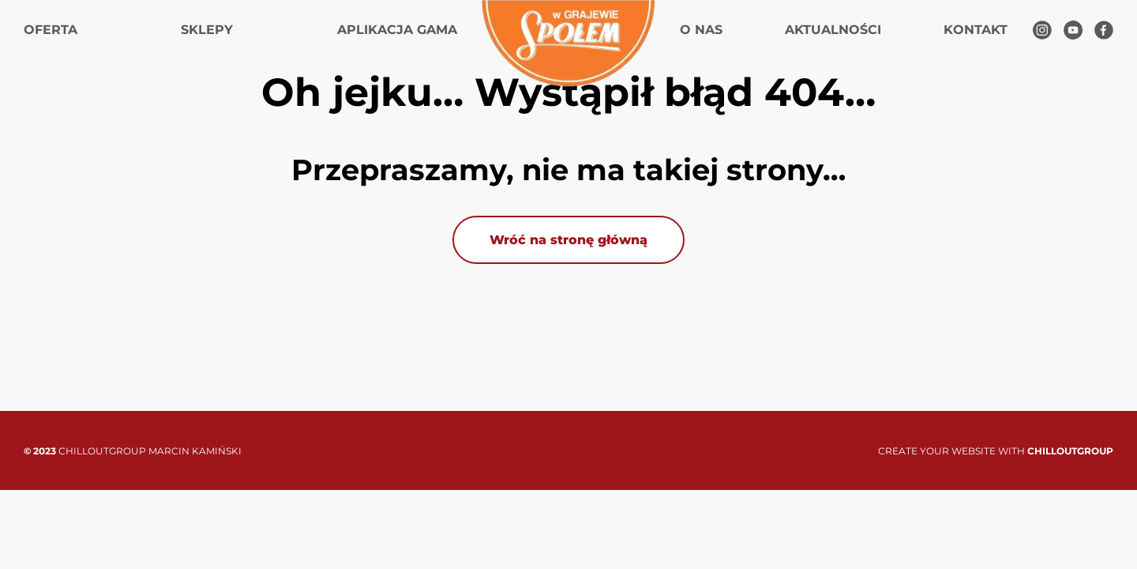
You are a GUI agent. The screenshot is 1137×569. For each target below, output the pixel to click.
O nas (701, 29)
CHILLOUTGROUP (1070, 451)
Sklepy (207, 29)
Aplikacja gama (397, 29)
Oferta (50, 29)
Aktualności (833, 29)
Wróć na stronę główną (568, 239)
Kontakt (976, 29)
